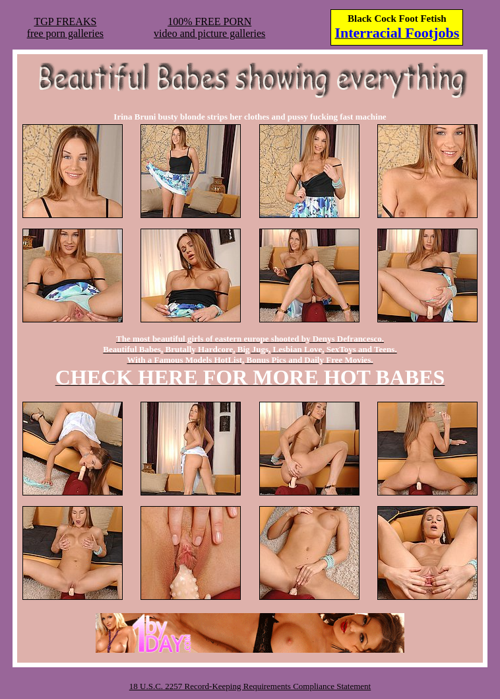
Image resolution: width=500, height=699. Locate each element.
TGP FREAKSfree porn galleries (65, 27)
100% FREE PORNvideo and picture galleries (209, 27)
